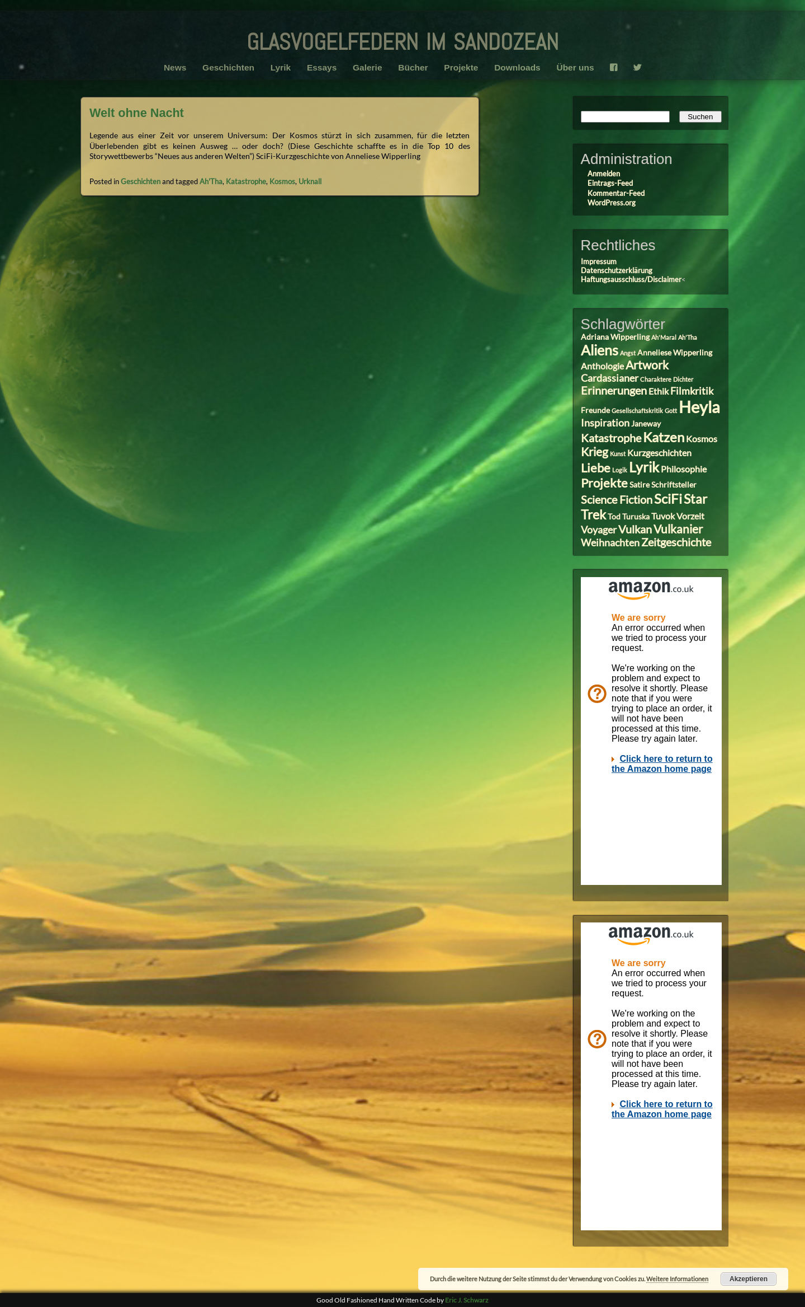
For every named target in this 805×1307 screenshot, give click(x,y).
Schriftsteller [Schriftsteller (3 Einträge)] (674, 484)
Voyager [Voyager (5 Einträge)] (599, 529)
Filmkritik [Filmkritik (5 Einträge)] (691, 391)
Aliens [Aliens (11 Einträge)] (599, 349)
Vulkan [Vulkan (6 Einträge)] (635, 529)
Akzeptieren (749, 1279)
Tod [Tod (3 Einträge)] (614, 516)
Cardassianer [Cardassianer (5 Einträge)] (609, 378)
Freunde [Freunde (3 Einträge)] (595, 410)
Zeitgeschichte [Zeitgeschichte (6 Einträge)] (676, 542)
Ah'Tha (211, 181)
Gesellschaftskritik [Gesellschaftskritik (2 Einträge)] (637, 410)
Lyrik (281, 67)
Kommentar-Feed (616, 193)
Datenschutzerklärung (616, 270)
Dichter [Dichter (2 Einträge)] (683, 379)
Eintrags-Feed (610, 183)
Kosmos (282, 181)
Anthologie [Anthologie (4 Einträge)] (602, 365)
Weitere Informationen (677, 1278)
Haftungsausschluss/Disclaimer (631, 279)
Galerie (367, 67)
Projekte (461, 67)
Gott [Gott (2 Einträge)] (671, 410)
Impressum (599, 261)
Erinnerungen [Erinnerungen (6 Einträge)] (614, 390)
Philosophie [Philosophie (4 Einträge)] (684, 468)
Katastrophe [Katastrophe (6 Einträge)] (611, 438)
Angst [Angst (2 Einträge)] (628, 353)
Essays (322, 67)
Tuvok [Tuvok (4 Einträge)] (663, 515)
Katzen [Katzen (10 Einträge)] (663, 437)
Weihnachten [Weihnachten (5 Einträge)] (610, 542)
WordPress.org (612, 202)
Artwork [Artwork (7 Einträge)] (647, 365)
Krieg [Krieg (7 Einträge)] (594, 451)
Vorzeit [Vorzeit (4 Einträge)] (690, 515)
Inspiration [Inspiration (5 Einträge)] (605, 422)
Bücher (413, 67)
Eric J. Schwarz (467, 1300)
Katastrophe (246, 181)
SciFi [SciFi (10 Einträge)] (668, 498)
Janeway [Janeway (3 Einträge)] (646, 423)
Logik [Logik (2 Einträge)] (619, 470)
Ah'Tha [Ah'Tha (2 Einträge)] (687, 337)
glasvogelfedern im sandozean (402, 38)
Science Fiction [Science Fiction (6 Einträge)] (616, 499)
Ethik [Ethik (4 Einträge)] (658, 391)
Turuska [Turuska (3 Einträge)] (636, 516)
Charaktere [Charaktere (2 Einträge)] (655, 379)
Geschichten (228, 67)
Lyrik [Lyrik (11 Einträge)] (644, 466)
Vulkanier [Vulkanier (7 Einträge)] (678, 529)
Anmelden (604, 173)
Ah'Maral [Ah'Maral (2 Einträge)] (663, 337)
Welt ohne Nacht (136, 113)
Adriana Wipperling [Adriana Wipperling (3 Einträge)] (615, 336)
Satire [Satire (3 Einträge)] (639, 484)
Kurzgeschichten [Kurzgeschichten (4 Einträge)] (659, 452)
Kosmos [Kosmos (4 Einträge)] (701, 438)
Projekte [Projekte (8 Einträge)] (604, 482)
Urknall (310, 181)
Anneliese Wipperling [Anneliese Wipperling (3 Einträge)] (674, 352)
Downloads (517, 67)
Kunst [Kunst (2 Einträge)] (618, 453)
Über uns (575, 67)
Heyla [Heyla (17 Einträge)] (699, 406)
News (175, 67)
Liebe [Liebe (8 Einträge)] (595, 467)
